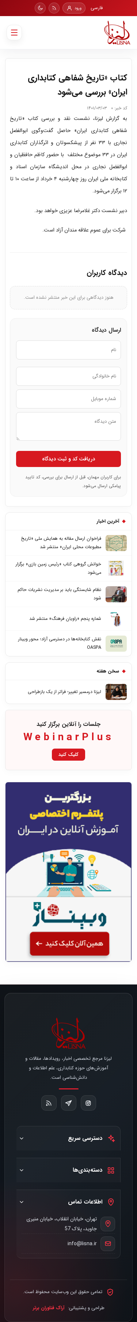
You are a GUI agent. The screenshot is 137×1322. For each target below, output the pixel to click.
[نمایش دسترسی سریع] (21, 1138)
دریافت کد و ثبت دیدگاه (68, 459)
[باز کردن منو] (14, 32)
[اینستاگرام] (88, 1103)
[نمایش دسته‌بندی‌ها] (21, 1170)
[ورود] (73, 8)
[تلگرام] (68, 1103)
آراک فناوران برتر (48, 1308)
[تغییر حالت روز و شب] (40, 8)
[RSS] (54, 8)
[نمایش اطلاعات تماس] (21, 1202)
